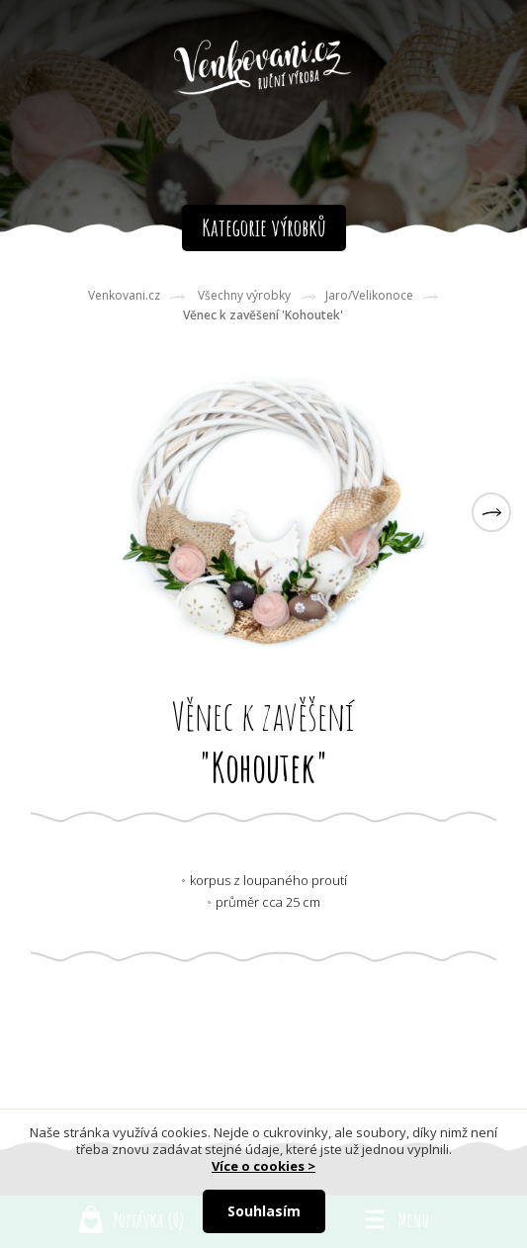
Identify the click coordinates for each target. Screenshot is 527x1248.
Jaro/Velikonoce (369, 295)
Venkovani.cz (124, 295)
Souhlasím (264, 1211)
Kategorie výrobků (264, 227)
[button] (491, 512)
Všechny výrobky (244, 295)
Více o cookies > (263, 1166)
